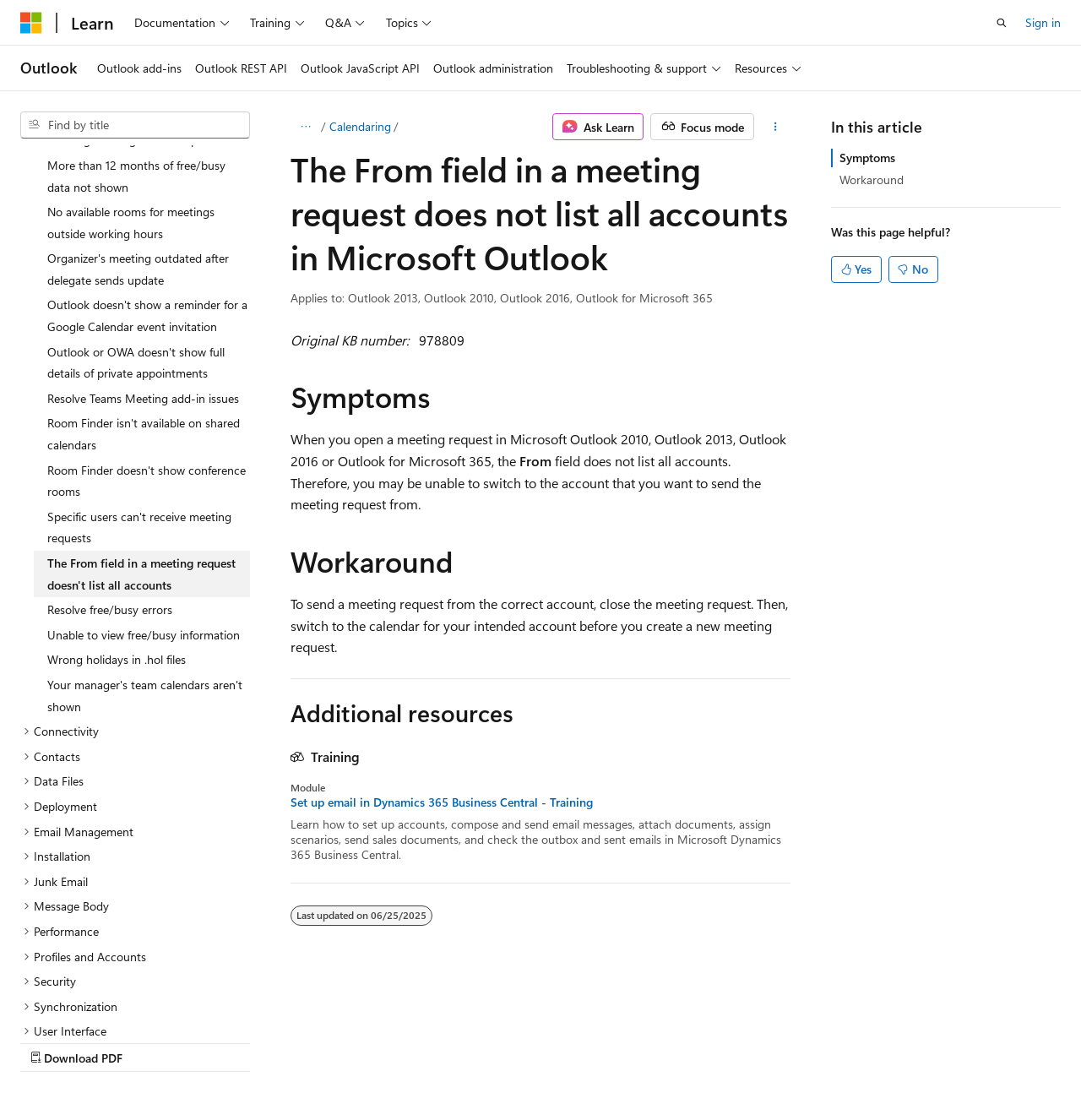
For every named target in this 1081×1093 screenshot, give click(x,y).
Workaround (871, 179)
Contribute (302, 1041)
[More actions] (775, 126)
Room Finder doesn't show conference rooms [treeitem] (146, 334)
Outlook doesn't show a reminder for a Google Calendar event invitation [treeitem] (147, 169)
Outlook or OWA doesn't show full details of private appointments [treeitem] (136, 216)
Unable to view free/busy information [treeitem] (143, 488)
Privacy (369, 1041)
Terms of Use (453, 1041)
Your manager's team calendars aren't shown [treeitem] (144, 549)
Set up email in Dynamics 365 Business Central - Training (442, 802)
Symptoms (867, 158)
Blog (230, 1041)
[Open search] (1002, 23)
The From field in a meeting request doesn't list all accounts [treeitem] (141, 427)
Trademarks (536, 1041)
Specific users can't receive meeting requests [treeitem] (139, 381)
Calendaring (360, 126)
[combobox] (135, 125)
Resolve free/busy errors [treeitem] (109, 462)
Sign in (1043, 22)
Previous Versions (153, 1041)
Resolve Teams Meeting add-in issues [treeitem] (143, 251)
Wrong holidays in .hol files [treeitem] (116, 512)
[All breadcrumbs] (305, 126)
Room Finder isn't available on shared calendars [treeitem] (143, 287)
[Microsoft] (31, 23)
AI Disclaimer (54, 1041)
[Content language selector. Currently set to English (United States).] (97, 1000)
